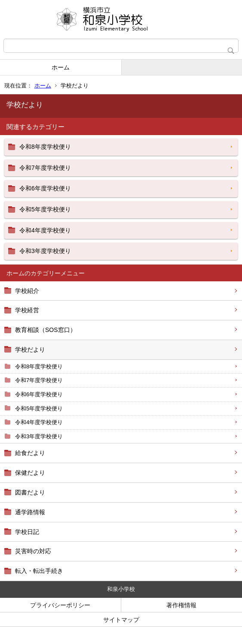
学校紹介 (27, 290)
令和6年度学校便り (39, 394)
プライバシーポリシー (60, 605)
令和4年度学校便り (39, 422)
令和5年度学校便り (39, 408)
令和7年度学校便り (39, 380)
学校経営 (27, 310)
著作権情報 (181, 605)
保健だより (30, 472)
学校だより (30, 349)
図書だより (30, 492)
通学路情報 (30, 512)
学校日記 (27, 531)
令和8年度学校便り (39, 366)
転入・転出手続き (39, 570)
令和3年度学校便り (39, 436)
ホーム (61, 67)
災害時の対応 (33, 551)
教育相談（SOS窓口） (45, 329)
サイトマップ (121, 619)
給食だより (30, 452)
